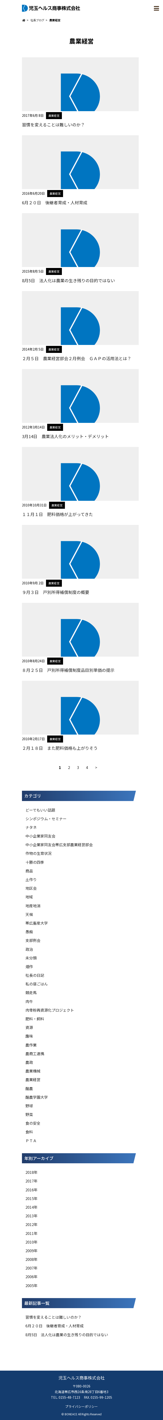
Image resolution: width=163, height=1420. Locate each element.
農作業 (31, 1045)
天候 (29, 914)
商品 (29, 871)
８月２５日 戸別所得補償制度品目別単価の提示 (68, 670)
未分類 (31, 958)
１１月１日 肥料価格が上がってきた (57, 514)
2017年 (31, 1181)
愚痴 (29, 931)
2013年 (31, 1216)
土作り (31, 879)
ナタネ (31, 827)
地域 (29, 897)
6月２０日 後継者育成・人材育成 (54, 202)
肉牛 (29, 1001)
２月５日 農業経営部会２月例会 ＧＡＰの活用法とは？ (76, 358)
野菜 (29, 1114)
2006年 (31, 1276)
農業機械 (32, 1071)
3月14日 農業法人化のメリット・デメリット (65, 436)
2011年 (31, 1233)
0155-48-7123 (69, 1397)
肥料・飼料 (34, 1018)
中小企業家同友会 (40, 836)
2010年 (31, 1242)
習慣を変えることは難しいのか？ (53, 124)
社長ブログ (37, 20)
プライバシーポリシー (81, 1406)
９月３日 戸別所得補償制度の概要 (55, 592)
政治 (29, 949)
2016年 (31, 1190)
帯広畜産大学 (36, 923)
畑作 (29, 966)
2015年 (31, 1198)
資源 (29, 1027)
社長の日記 (34, 975)
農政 (29, 1062)
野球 (29, 1106)
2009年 (31, 1250)
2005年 (31, 1285)
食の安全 (32, 1123)
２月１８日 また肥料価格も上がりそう (60, 748)
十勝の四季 (34, 862)
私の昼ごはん (36, 984)
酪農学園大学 (36, 1097)
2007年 (31, 1268)
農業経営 (54, 115)
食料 (29, 1132)
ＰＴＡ (31, 1140)
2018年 (31, 1172)
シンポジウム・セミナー (46, 818)
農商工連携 (34, 1053)
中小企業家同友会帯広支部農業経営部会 (59, 844)
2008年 (31, 1259)
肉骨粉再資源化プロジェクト (49, 1010)
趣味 (29, 1036)
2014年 (31, 1207)
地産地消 (32, 905)
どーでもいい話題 (40, 810)
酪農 (29, 1088)
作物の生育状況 (38, 853)
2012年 (31, 1224)
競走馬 (31, 992)
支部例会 (32, 940)
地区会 (31, 888)
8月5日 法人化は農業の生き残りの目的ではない (68, 280)
